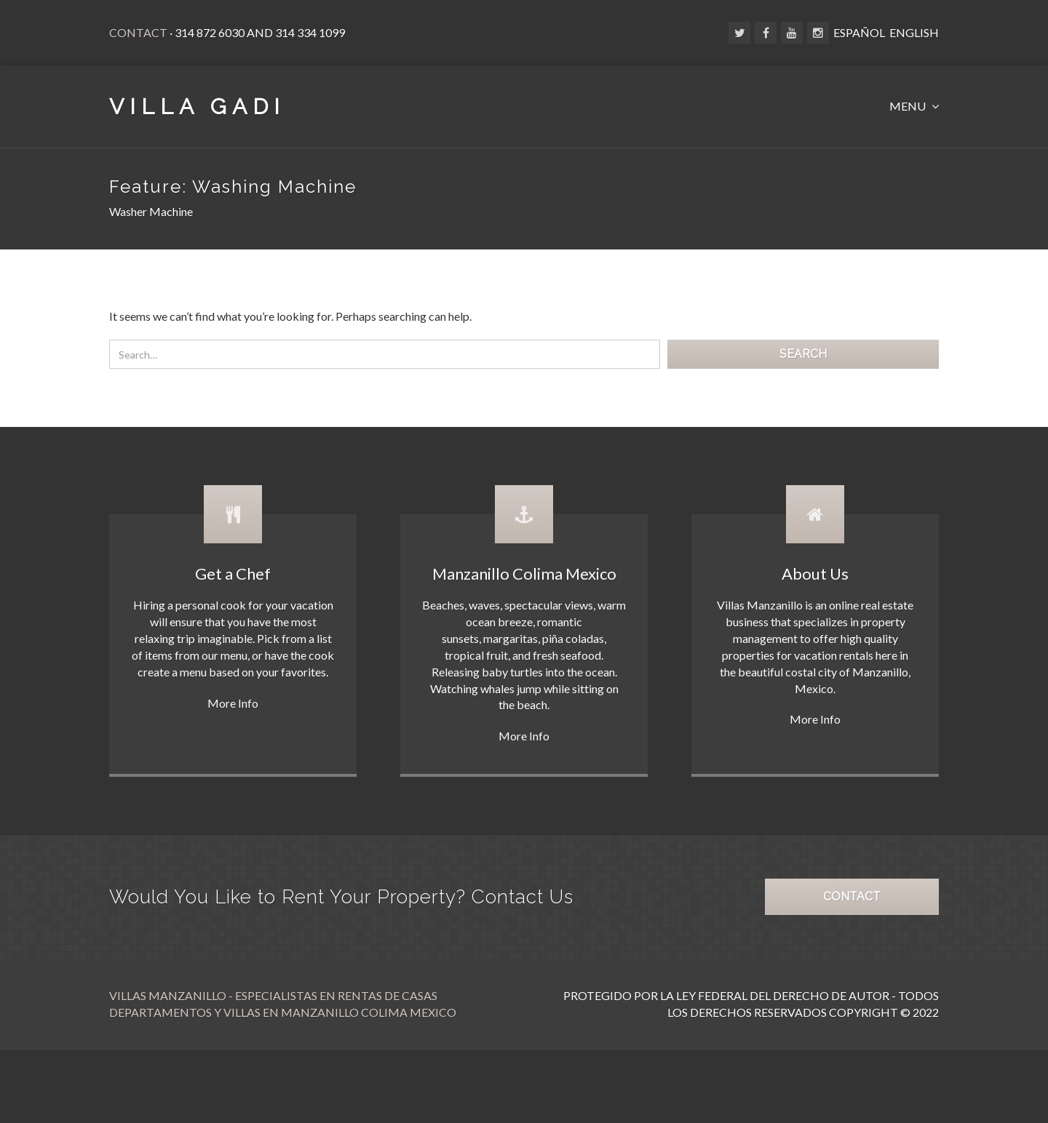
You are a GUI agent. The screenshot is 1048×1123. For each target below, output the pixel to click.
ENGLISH (914, 32)
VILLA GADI (197, 106)
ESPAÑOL (859, 32)
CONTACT (852, 896)
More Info (232, 703)
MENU (908, 106)
